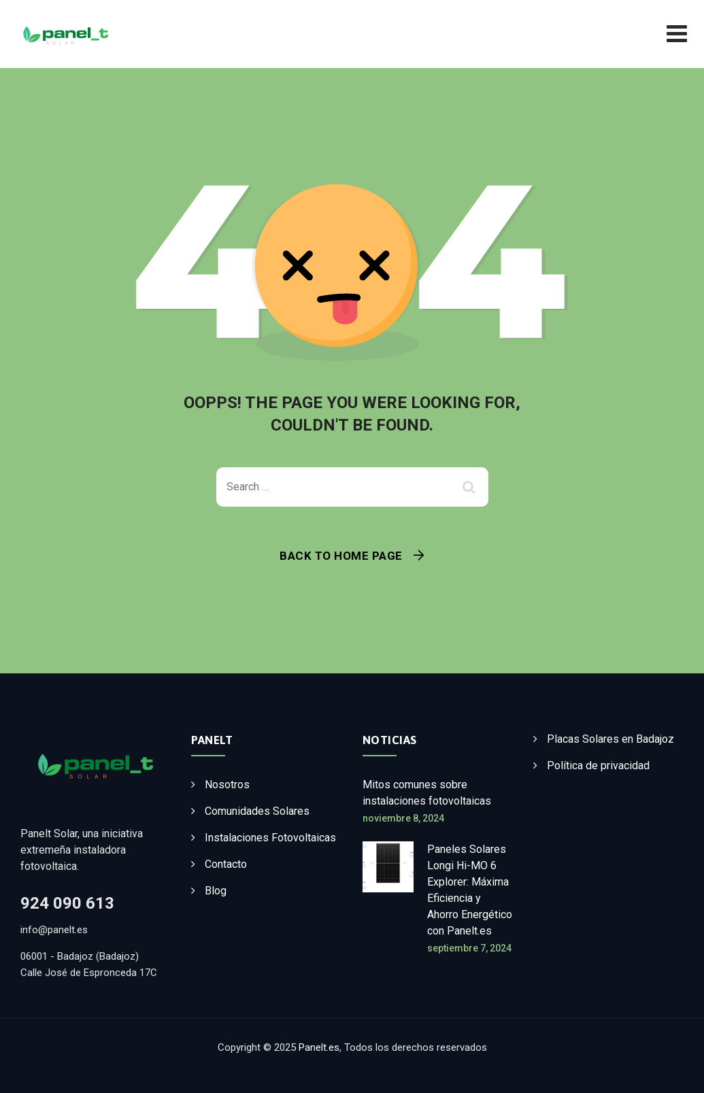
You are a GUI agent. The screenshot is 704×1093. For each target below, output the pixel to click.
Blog (216, 890)
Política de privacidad (598, 765)
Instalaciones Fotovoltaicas (270, 837)
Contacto (226, 864)
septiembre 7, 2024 (469, 948)
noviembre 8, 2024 (403, 818)
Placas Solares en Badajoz (610, 739)
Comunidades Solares (257, 811)
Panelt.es (319, 1047)
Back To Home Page (341, 555)
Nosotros (227, 784)
